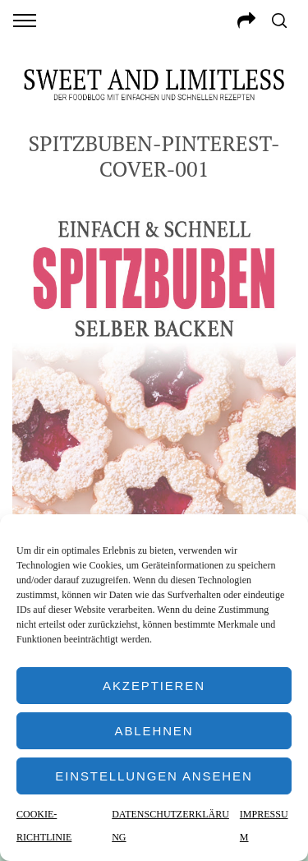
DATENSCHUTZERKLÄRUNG (170, 825)
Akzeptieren (154, 686)
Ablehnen (154, 731)
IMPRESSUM (264, 825)
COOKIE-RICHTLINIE (43, 825)
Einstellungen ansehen (153, 776)
